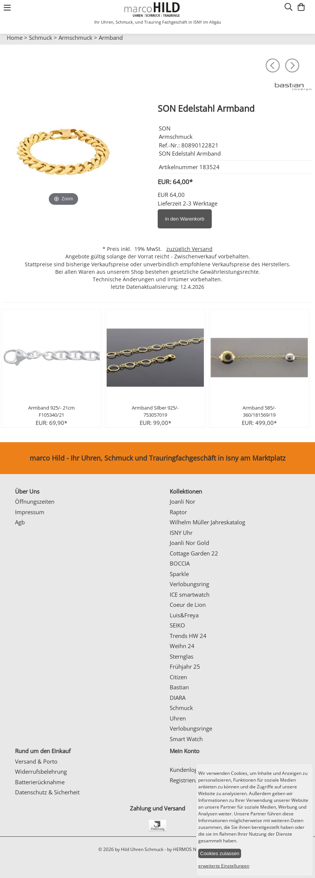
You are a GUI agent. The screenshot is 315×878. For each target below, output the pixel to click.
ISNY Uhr (181, 532)
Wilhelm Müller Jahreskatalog (207, 522)
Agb (20, 522)
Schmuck (40, 37)
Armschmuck (75, 37)
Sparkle (179, 574)
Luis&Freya (184, 615)
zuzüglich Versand (189, 249)
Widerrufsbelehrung (41, 771)
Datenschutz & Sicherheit (47, 792)
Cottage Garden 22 (194, 553)
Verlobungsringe (191, 728)
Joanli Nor (182, 501)
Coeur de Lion (188, 604)
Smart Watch (186, 739)
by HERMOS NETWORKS (192, 849)
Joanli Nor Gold (189, 542)
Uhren (178, 718)
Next (306, 45)
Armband (111, 37)
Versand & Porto (36, 761)
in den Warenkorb (185, 219)
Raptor (178, 512)
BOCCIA (180, 563)
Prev (10, 45)
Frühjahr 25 (185, 666)
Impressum (29, 512)
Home (15, 37)
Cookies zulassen (219, 853)
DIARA (177, 697)
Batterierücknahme (40, 782)
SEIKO (177, 625)
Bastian (179, 687)
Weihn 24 (182, 646)
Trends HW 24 (188, 635)
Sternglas (181, 656)
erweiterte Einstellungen (223, 866)
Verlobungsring (189, 584)
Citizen (178, 677)
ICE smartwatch (189, 594)
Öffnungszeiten (34, 501)
